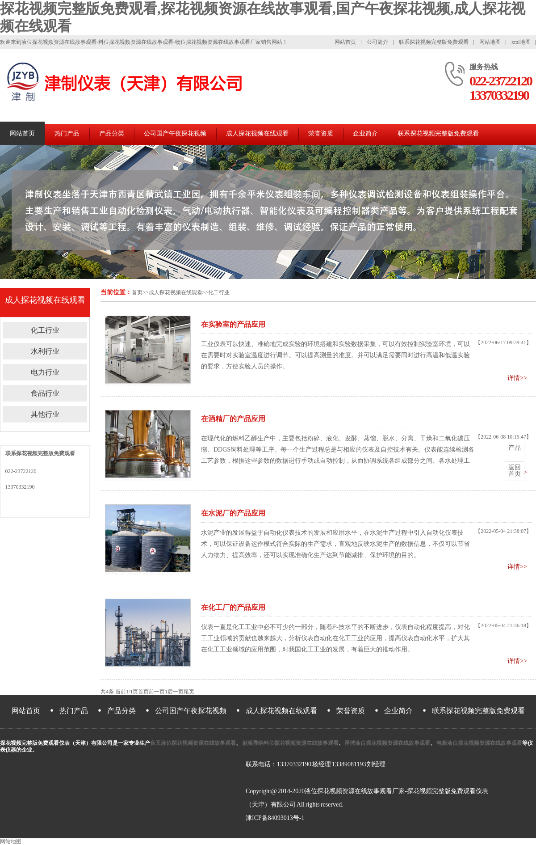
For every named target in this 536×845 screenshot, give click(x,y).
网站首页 (345, 42)
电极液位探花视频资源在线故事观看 (479, 743)
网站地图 (490, 42)
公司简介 (377, 42)
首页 (137, 292)
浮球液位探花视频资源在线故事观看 (387, 743)
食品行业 (45, 393)
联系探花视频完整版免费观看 (434, 42)
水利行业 (45, 351)
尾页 (189, 692)
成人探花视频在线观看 (257, 133)
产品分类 (111, 133)
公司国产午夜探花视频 (175, 133)
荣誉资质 (320, 133)
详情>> (517, 378)
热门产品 (67, 133)
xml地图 (521, 42)
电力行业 (45, 372)
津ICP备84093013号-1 (275, 818)
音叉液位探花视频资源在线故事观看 (193, 743)
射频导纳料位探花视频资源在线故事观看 (290, 743)
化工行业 (219, 292)
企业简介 (365, 133)
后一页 (176, 692)
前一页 (157, 692)
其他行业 (45, 414)
